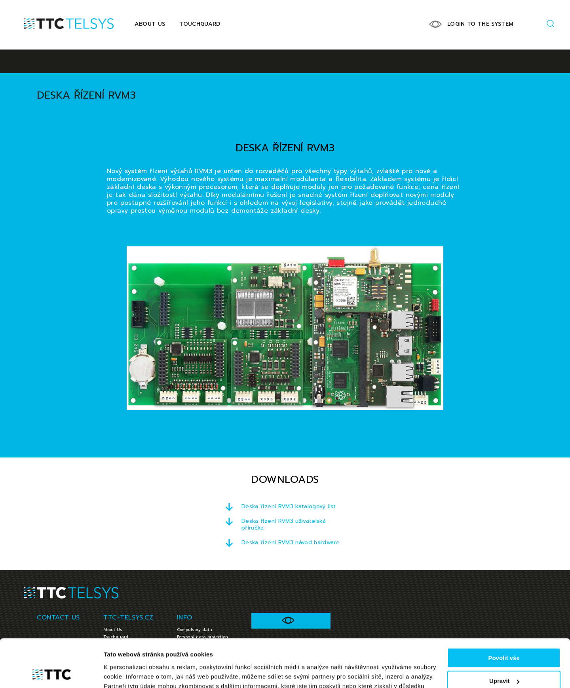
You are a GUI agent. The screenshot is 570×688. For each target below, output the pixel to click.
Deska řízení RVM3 (86, 95)
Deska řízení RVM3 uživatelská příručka (283, 524)
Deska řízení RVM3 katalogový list (288, 506)
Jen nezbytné (503, 659)
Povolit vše (503, 613)
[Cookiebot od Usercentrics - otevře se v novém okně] (51, 672)
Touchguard (199, 24)
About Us (150, 24)
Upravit (504, 636)
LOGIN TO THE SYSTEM (480, 24)
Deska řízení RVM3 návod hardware (290, 542)
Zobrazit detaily (126, 672)
